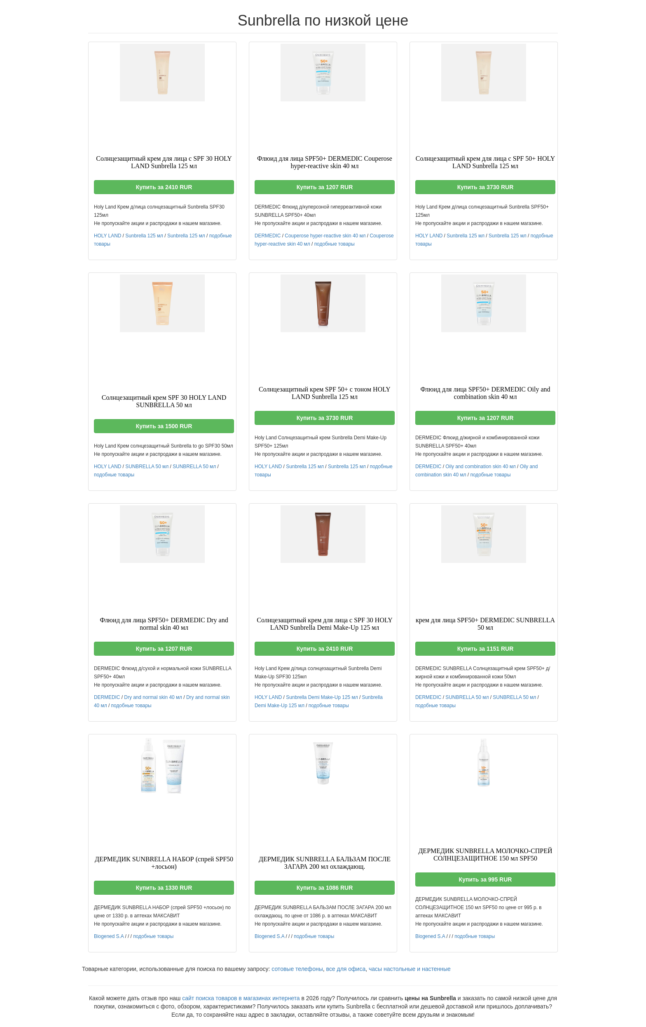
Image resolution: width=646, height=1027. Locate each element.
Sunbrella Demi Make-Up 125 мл (322, 697)
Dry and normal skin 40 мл (153, 697)
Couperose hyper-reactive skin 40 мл (325, 236)
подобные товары (334, 244)
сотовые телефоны (297, 969)
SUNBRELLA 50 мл (147, 466)
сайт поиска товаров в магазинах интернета (241, 998)
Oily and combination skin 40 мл (480, 466)
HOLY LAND (107, 236)
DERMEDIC (268, 236)
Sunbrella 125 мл (144, 236)
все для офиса (346, 969)
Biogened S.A (109, 936)
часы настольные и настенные (410, 969)
